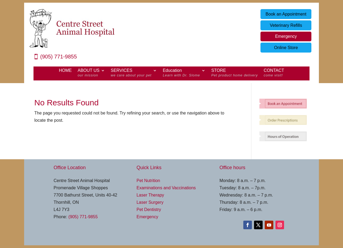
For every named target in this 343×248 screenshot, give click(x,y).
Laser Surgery (149, 202)
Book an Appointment (286, 14)
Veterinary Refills (286, 25)
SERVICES (131, 73)
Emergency (286, 36)
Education (181, 73)
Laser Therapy (150, 195)
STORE (234, 73)
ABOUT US (89, 73)
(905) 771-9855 (58, 57)
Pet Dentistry (148, 209)
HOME (65, 71)
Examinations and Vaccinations (166, 188)
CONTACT (274, 73)
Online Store (286, 47)
